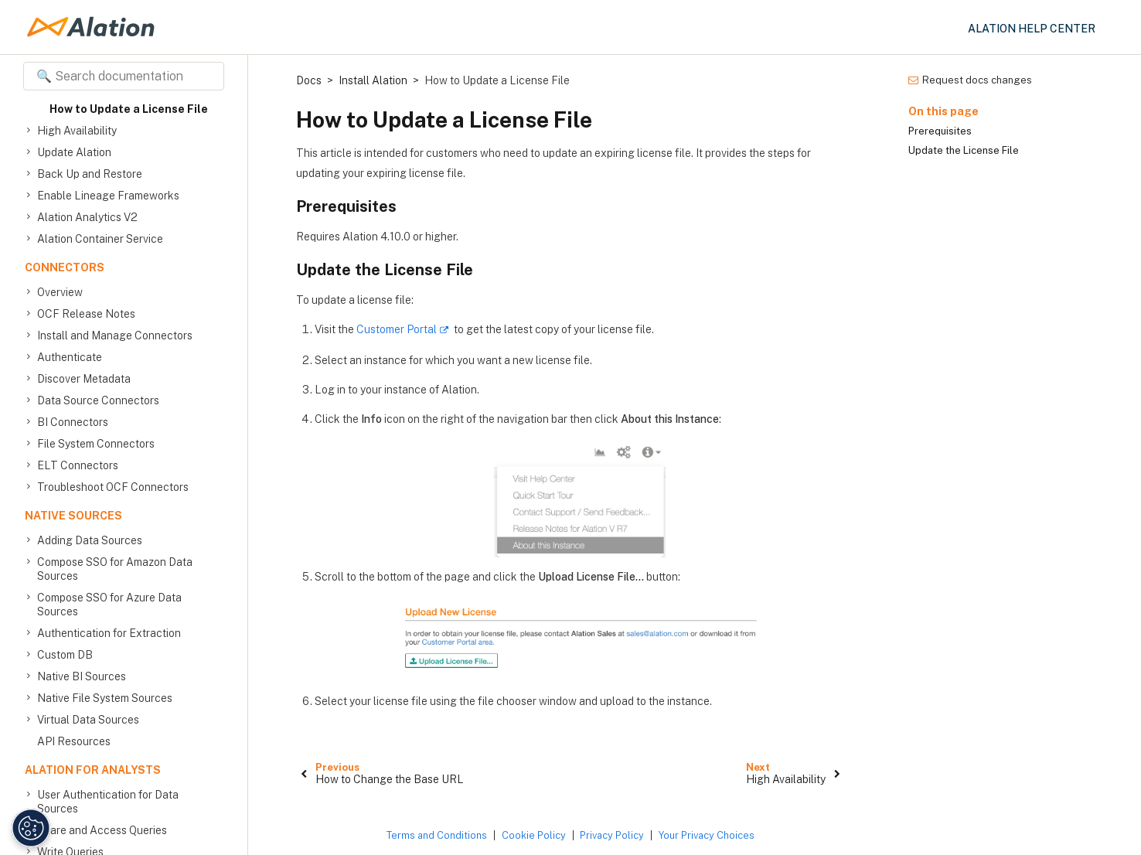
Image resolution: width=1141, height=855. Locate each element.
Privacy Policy (612, 835)
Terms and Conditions (437, 835)
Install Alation (373, 80)
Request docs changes (970, 80)
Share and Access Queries (102, 830)
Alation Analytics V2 (87, 217)
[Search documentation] (123, 76)
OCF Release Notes (86, 314)
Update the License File (963, 150)
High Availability (77, 131)
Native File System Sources (104, 698)
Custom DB (65, 655)
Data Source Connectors (98, 400)
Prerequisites (940, 131)
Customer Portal (396, 329)
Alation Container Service (100, 239)
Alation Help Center (1031, 28)
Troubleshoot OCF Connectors (113, 487)
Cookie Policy (534, 835)
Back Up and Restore (89, 174)
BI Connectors (72, 422)
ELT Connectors (77, 465)
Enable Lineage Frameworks (108, 196)
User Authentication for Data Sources (108, 801)
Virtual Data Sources (88, 720)
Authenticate (69, 357)
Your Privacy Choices (706, 835)
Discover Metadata (84, 379)
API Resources (74, 741)
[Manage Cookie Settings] (28, 828)
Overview (60, 292)
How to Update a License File (128, 109)
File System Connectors (96, 444)
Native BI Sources (81, 676)
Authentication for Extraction (109, 633)
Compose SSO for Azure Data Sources (109, 604)
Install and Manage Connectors (114, 335)
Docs (309, 80)
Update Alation (74, 152)
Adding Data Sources (89, 540)
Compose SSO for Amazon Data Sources (114, 568)
